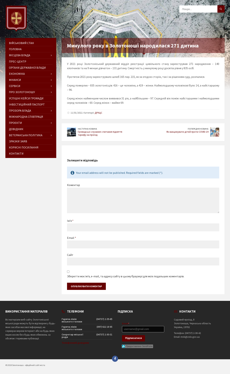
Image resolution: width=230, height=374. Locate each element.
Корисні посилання (23, 147)
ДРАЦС (98, 112)
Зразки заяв (18, 141)
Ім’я (70, 220)
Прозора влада (20, 110)
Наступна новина (87, 128)
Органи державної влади (27, 67)
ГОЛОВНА (15, 49)
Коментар (73, 185)
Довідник (16, 129)
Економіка (17, 73)
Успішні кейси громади (26, 98)
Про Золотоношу (22, 92)
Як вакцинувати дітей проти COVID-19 (187, 131)
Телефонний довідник (75, 342)
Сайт (70, 255)
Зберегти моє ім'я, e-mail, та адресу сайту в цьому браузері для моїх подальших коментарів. (125, 276)
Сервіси (14, 86)
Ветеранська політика (25, 135)
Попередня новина (198, 128)
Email (71, 238)
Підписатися (133, 337)
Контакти (16, 153)
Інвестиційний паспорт (27, 104)
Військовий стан (21, 43)
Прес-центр (17, 61)
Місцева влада (19, 55)
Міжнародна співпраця (26, 116)
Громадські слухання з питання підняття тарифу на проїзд (100, 133)
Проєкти (15, 123)
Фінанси (15, 80)
